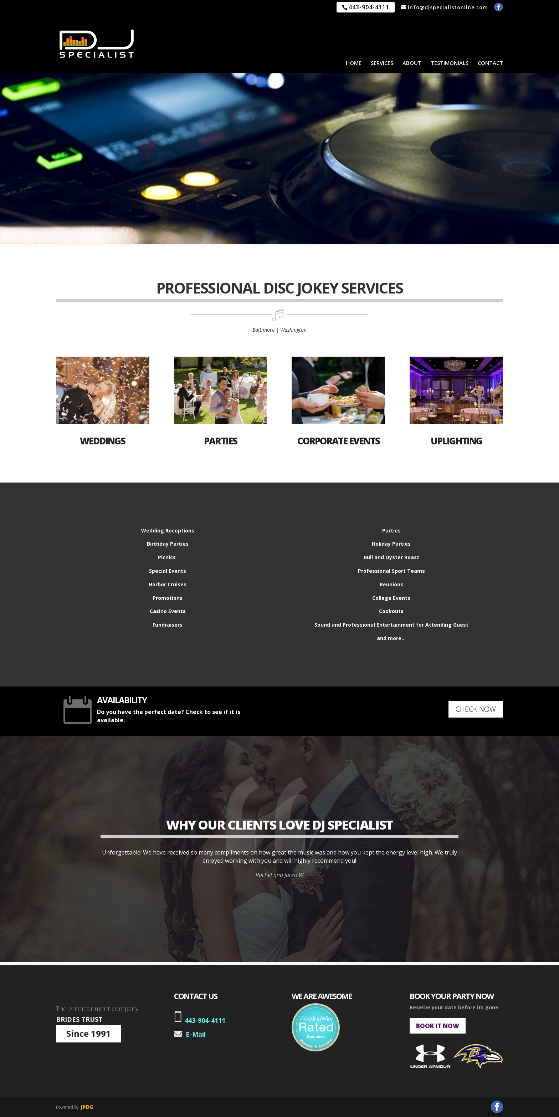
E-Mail (196, 1034)
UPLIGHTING (456, 440)
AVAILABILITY (122, 700)
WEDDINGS (102, 440)
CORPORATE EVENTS (338, 440)
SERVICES (382, 62)
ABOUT (411, 62)
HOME (353, 62)
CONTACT (490, 62)
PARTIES (220, 440)
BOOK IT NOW (437, 1026)
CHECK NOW (476, 709)
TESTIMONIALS (449, 62)
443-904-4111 (205, 1020)
